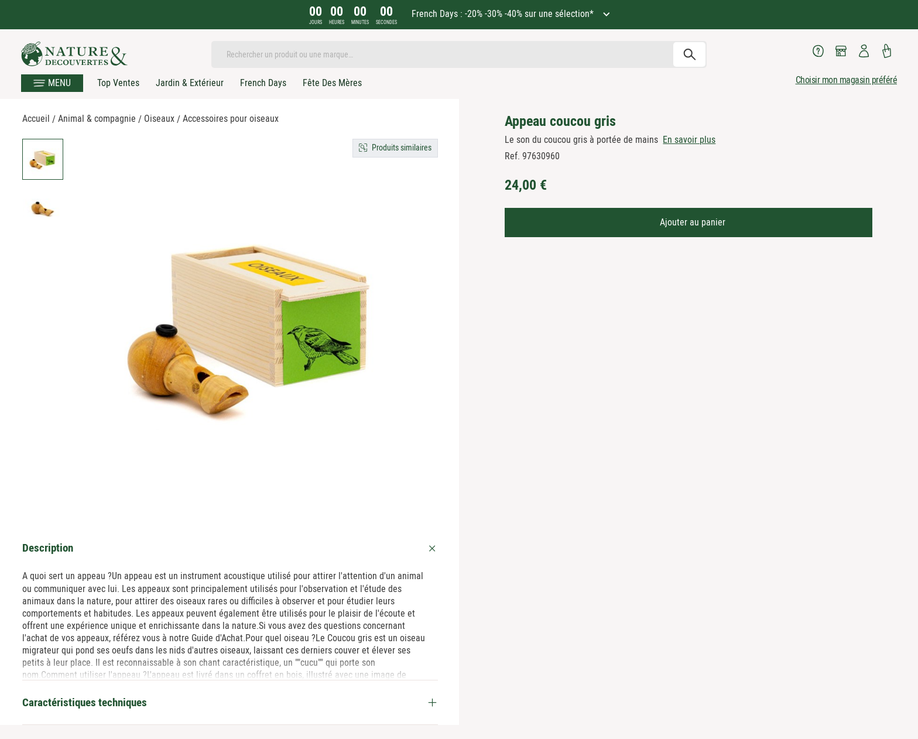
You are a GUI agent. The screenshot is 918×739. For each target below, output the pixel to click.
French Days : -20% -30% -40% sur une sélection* (504, 13)
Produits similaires (401, 147)
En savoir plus (689, 139)
